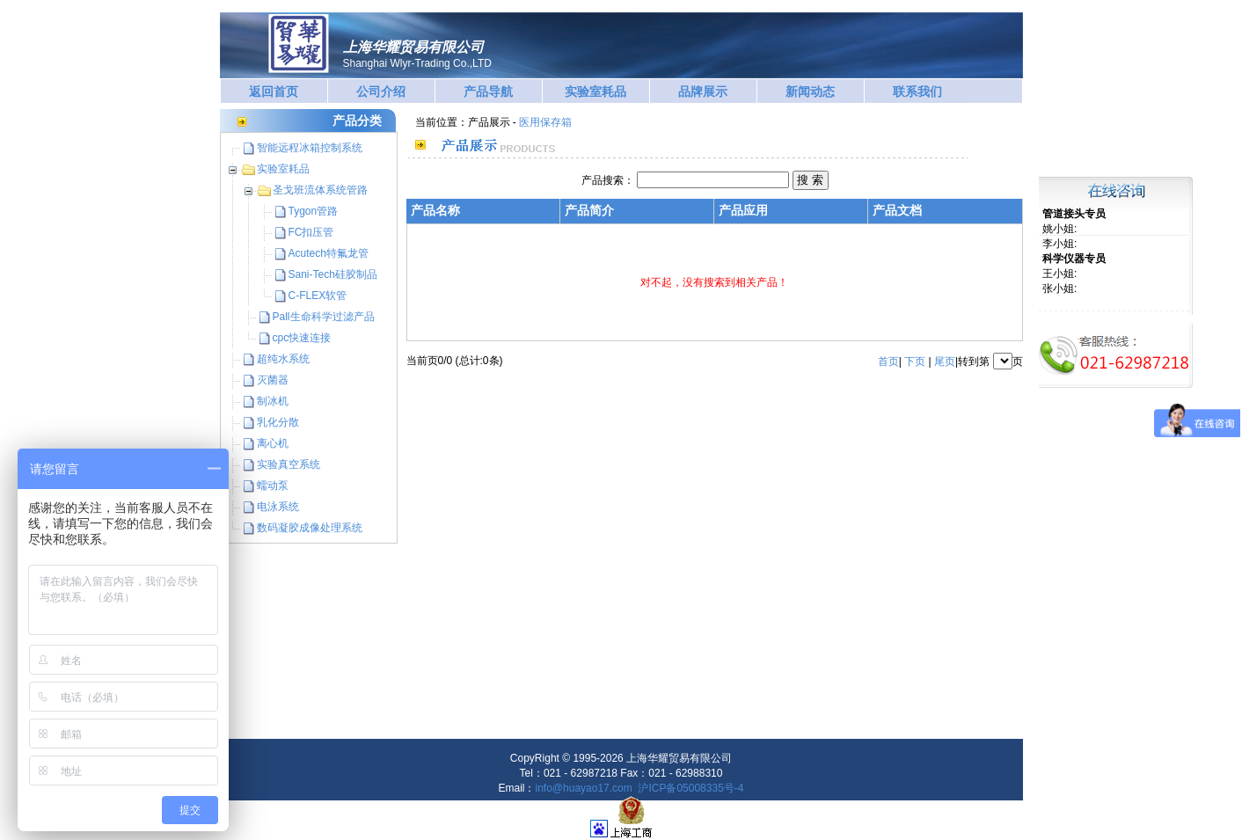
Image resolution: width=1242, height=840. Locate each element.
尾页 (944, 361)
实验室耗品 (595, 91)
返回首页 (273, 91)
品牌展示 (702, 91)
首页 (888, 361)
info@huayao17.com (584, 788)
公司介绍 (380, 91)
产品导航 (488, 91)
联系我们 (917, 91)
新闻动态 (810, 91)
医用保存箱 (545, 122)
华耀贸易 (298, 43)
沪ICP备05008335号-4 (690, 788)
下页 (914, 361)
